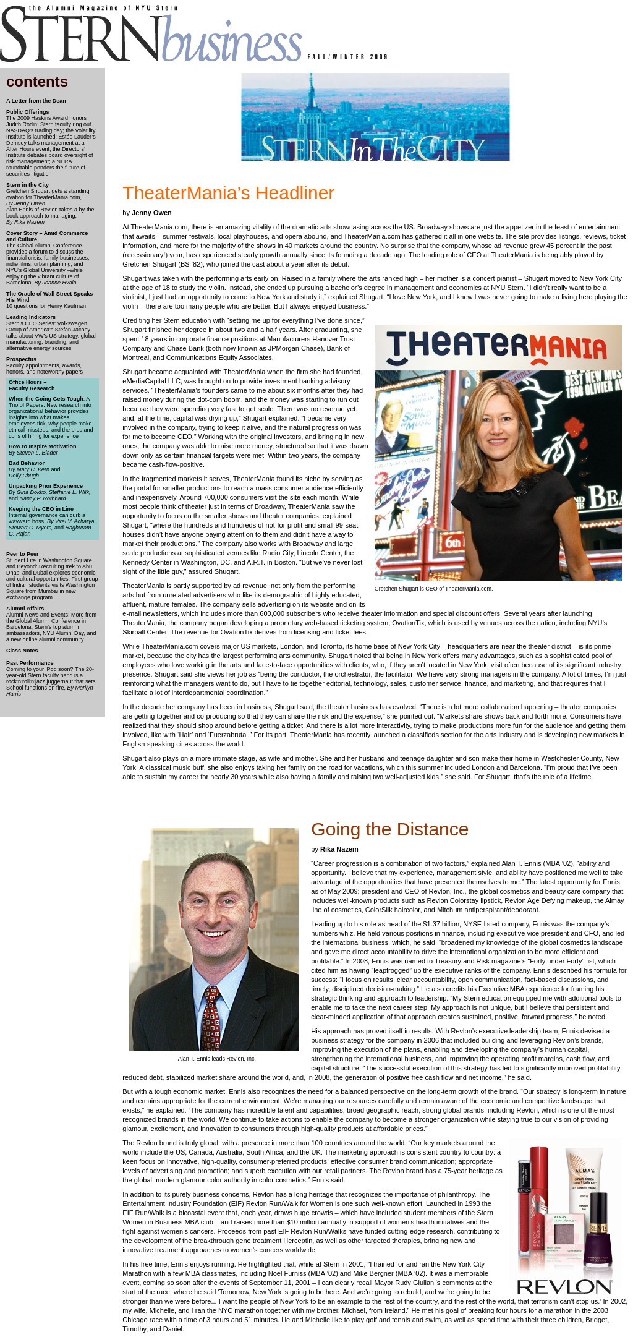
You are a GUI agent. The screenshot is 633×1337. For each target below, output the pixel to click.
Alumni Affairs (25, 608)
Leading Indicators (31, 317)
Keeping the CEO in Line (41, 509)
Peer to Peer (22, 554)
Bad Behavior (27, 463)
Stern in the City (27, 185)
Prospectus (21, 359)
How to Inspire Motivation (43, 446)
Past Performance (30, 663)
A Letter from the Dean (36, 101)
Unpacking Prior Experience (46, 486)
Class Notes (22, 650)
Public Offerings (27, 112)
